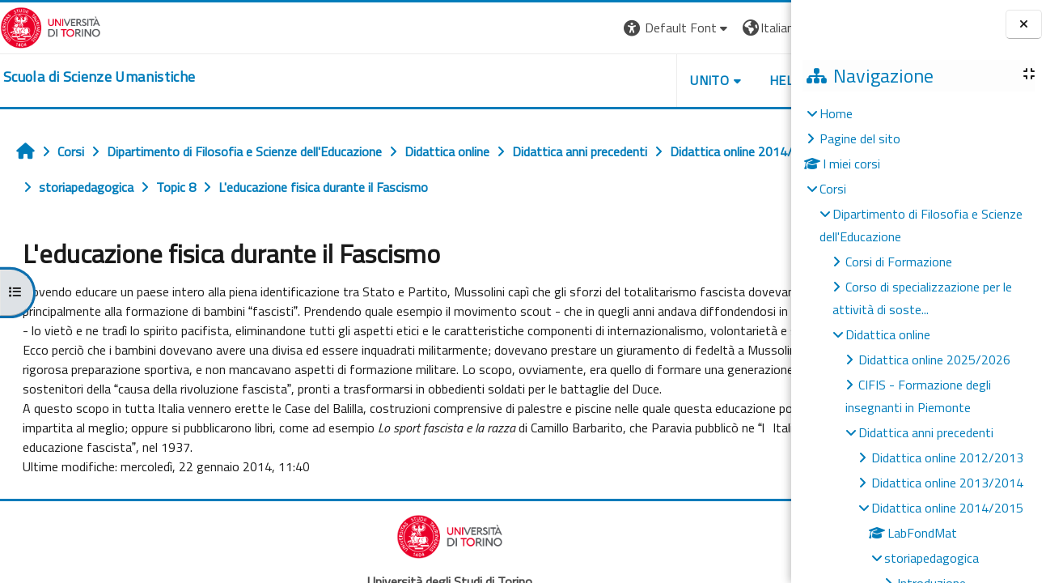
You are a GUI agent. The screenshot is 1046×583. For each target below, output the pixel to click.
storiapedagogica (931, 558)
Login (763, 27)
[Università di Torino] (50, 26)
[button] (569, 27)
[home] (99, 77)
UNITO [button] (601, 80)
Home (836, 113)
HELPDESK (693, 80)
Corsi (832, 188)
